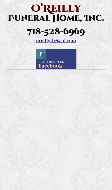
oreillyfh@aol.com (56, 40)
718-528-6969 (56, 32)
